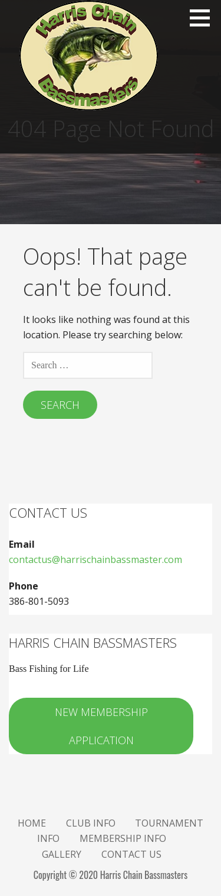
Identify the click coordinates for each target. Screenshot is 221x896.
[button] (204, 17)
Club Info (91, 823)
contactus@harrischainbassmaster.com (95, 559)
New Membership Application (101, 726)
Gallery (61, 854)
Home (32, 823)
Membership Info (123, 838)
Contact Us (131, 854)
